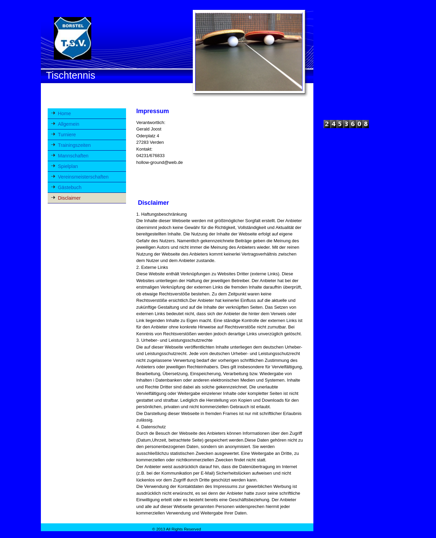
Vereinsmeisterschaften (83, 177)
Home (64, 113)
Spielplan (68, 166)
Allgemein (68, 124)
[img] (177, 52)
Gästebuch (69, 187)
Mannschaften (73, 155)
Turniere (67, 134)
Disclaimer (69, 198)
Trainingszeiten (74, 145)
